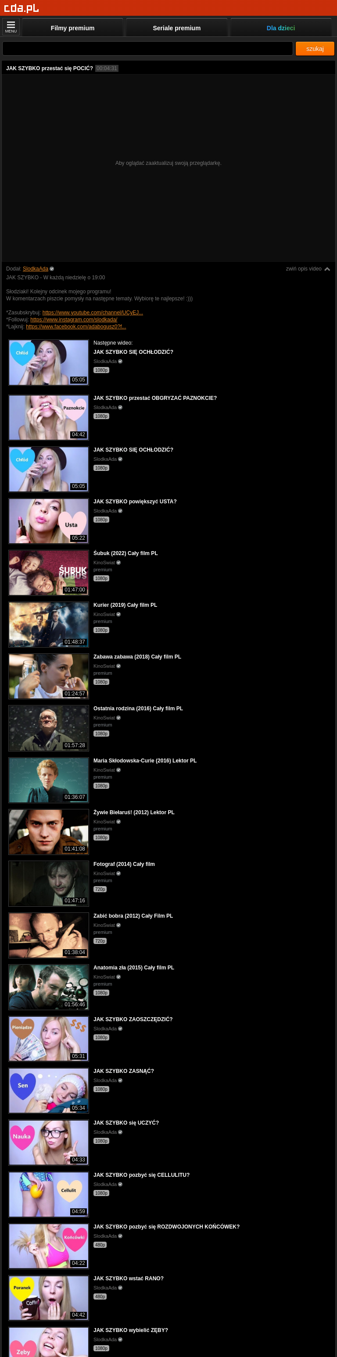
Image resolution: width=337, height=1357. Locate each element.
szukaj (315, 48)
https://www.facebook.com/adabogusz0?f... (76, 327)
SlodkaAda (35, 269)
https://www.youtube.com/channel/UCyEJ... (93, 313)
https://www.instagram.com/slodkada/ (73, 320)
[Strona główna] (21, 8)
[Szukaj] (147, 48)
